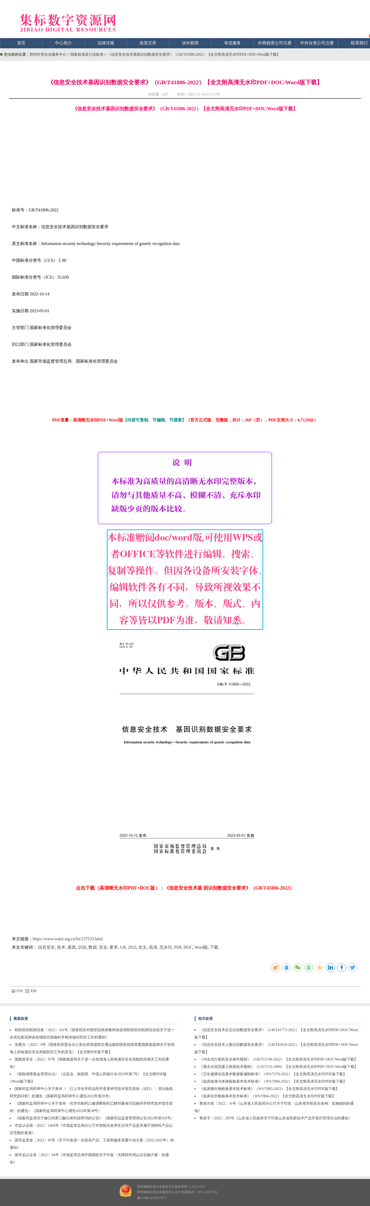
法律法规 (105, 43)
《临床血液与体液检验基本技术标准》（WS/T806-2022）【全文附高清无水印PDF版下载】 (273, 1081)
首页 (21, 43)
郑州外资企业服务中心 (48, 54)
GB (123, 947)
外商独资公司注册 (275, 43)
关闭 (30, 991)
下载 (214, 947)
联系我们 (359, 43)
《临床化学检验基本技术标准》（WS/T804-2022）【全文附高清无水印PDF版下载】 (267, 1096)
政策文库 (148, 43)
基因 (71, 947)
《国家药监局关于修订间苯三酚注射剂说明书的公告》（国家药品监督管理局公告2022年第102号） (95, 1118)
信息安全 (46, 947)
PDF (177, 947)
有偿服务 (232, 43)
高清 (153, 947)
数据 (92, 947)
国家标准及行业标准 (87, 54)
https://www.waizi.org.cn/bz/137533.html (68, 939)
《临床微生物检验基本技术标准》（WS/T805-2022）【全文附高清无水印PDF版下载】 (269, 1089)
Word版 (201, 947)
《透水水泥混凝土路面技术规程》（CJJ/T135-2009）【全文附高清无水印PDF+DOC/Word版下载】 (278, 1067)
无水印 (165, 947)
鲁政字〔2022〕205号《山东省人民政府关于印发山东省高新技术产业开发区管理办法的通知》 (275, 1118)
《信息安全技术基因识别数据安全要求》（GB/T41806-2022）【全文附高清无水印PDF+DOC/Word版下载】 (193, 54)
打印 (17, 991)
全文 (142, 947)
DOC (188, 947)
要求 (113, 947)
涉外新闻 (190, 43)
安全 (103, 947)
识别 (82, 947)
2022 (132, 947)
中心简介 (63, 43)
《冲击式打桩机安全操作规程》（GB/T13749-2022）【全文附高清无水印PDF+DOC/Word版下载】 (278, 1059)
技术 (61, 947)
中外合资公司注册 (317, 43)
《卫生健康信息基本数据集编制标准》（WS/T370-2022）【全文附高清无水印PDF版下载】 (273, 1074)
